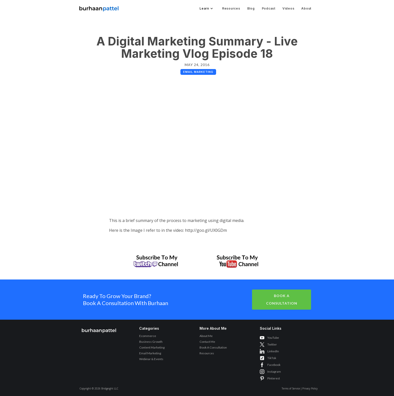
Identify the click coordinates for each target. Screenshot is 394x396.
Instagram (274, 371)
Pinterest (273, 378)
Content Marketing (152, 347)
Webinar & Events (151, 359)
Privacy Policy (310, 388)
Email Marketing (150, 353)
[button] (205, 9)
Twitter (272, 344)
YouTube (273, 338)
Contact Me (207, 342)
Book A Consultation (281, 299)
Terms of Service (291, 388)
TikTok (271, 358)
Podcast (268, 8)
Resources (231, 8)
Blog (251, 8)
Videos (288, 8)
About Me (206, 336)
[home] (99, 7)
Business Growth (151, 342)
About (306, 8)
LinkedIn (273, 351)
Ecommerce (147, 336)
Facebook (273, 365)
